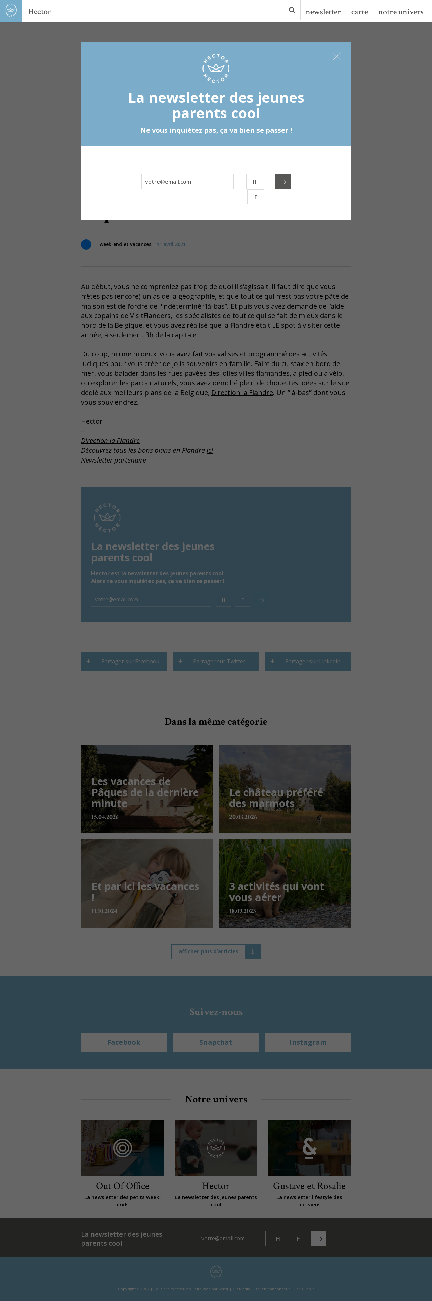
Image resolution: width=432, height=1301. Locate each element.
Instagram (308, 1042)
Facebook (123, 1042)
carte (359, 12)
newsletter (323, 12)
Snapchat (216, 1042)
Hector (39, 11)
